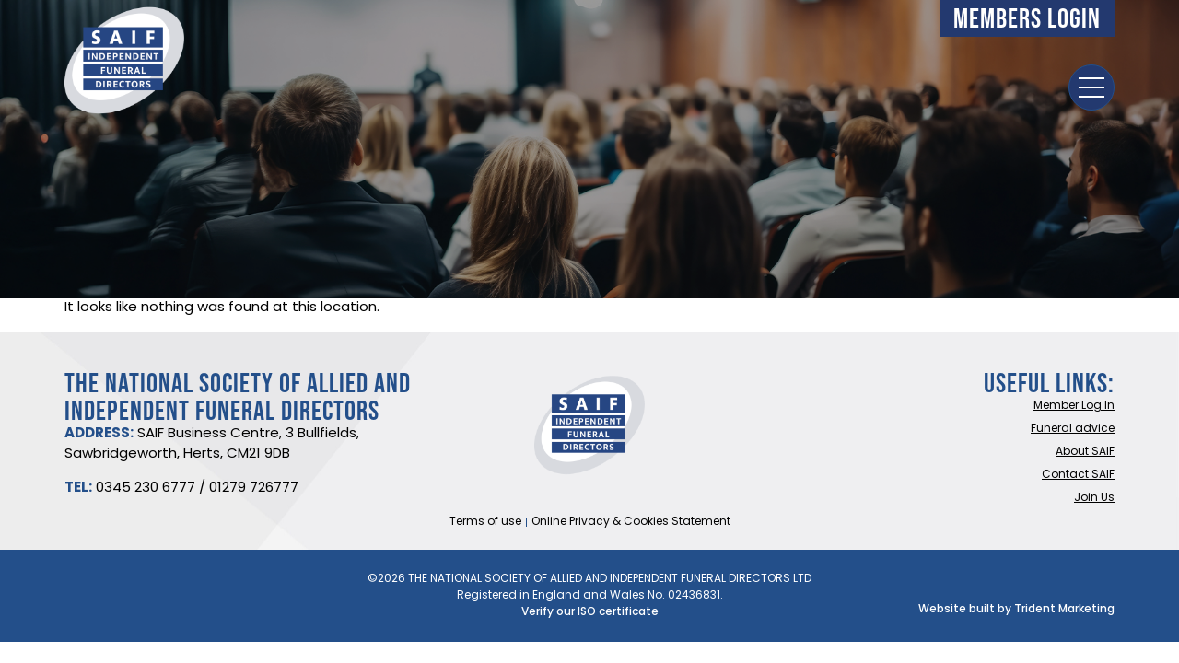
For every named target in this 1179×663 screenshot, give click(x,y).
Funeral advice (1073, 429)
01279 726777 (253, 488)
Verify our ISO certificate (590, 612)
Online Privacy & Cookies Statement (630, 522)
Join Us (1094, 498)
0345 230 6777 (145, 488)
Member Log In (1074, 406)
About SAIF (1085, 452)
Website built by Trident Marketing (1016, 609)
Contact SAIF (1078, 475)
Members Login (1027, 18)
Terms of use (485, 522)
